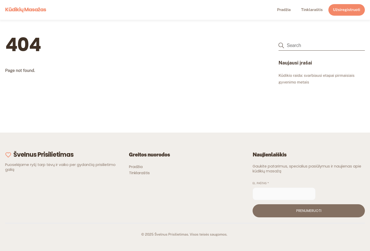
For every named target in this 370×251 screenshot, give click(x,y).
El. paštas (261, 183)
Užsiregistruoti (346, 9)
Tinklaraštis (312, 9)
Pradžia (284, 9)
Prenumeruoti (308, 210)
